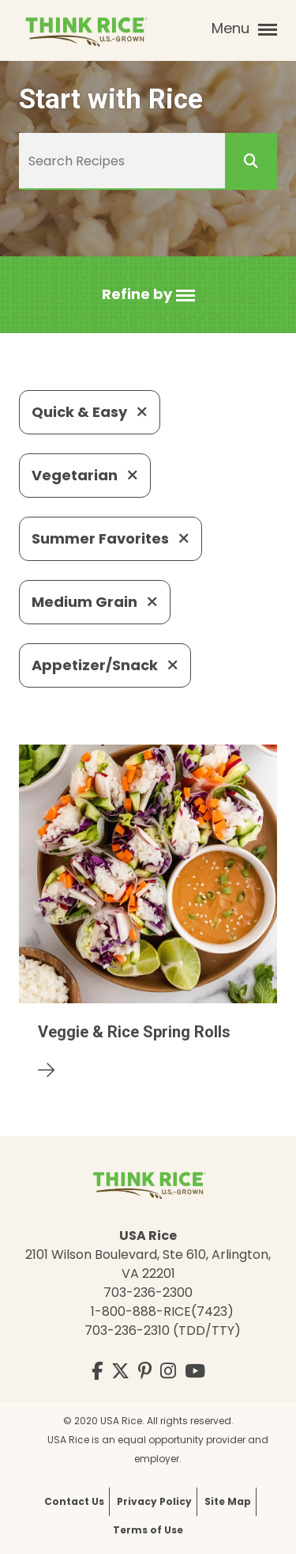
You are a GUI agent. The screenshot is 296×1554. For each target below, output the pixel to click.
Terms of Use (148, 1530)
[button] (148, 295)
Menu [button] (244, 28)
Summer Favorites (110, 538)
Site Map (227, 1501)
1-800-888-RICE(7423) (162, 1311)
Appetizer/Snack (105, 665)
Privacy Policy (154, 1501)
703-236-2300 (148, 1292)
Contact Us (74, 1501)
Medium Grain (95, 602)
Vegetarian (85, 475)
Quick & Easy (90, 412)
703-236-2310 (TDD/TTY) (162, 1330)
